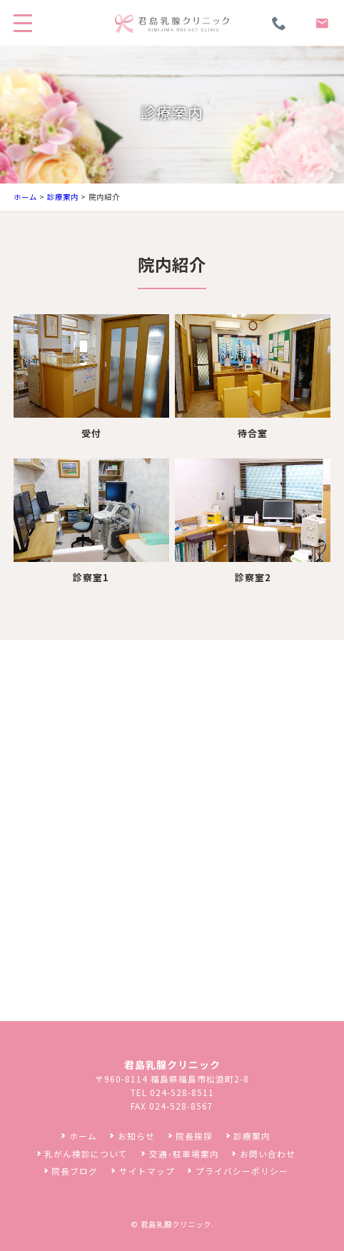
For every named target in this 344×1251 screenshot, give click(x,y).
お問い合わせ (267, 1153)
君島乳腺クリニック (176, 1224)
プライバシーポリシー (242, 1171)
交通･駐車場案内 (184, 1153)
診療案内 (63, 196)
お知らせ (136, 1136)
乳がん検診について (86, 1153)
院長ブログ (74, 1171)
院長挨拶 (194, 1136)
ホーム (25, 196)
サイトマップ (147, 1171)
